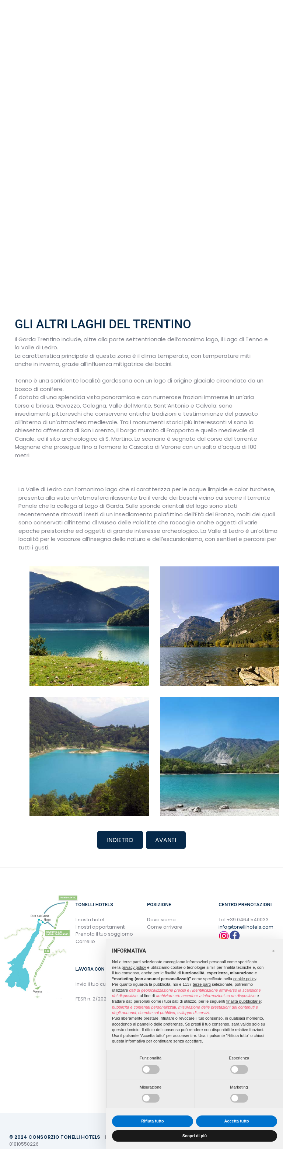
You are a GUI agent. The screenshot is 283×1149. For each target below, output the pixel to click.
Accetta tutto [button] (236, 1121)
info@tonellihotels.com (246, 926)
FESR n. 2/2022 (92, 998)
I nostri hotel (90, 919)
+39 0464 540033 (248, 919)
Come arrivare (164, 926)
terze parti (202, 984)
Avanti (166, 839)
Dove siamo (161, 919)
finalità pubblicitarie (243, 1001)
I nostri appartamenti (101, 926)
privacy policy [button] (134, 967)
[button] (273, 951)
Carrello (85, 940)
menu (24, 18)
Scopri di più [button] (194, 1136)
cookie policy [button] (244, 979)
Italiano (62, 18)
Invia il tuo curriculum (100, 983)
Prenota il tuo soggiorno (104, 933)
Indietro (119, 839)
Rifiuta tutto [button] (152, 1121)
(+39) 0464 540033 (105, 19)
